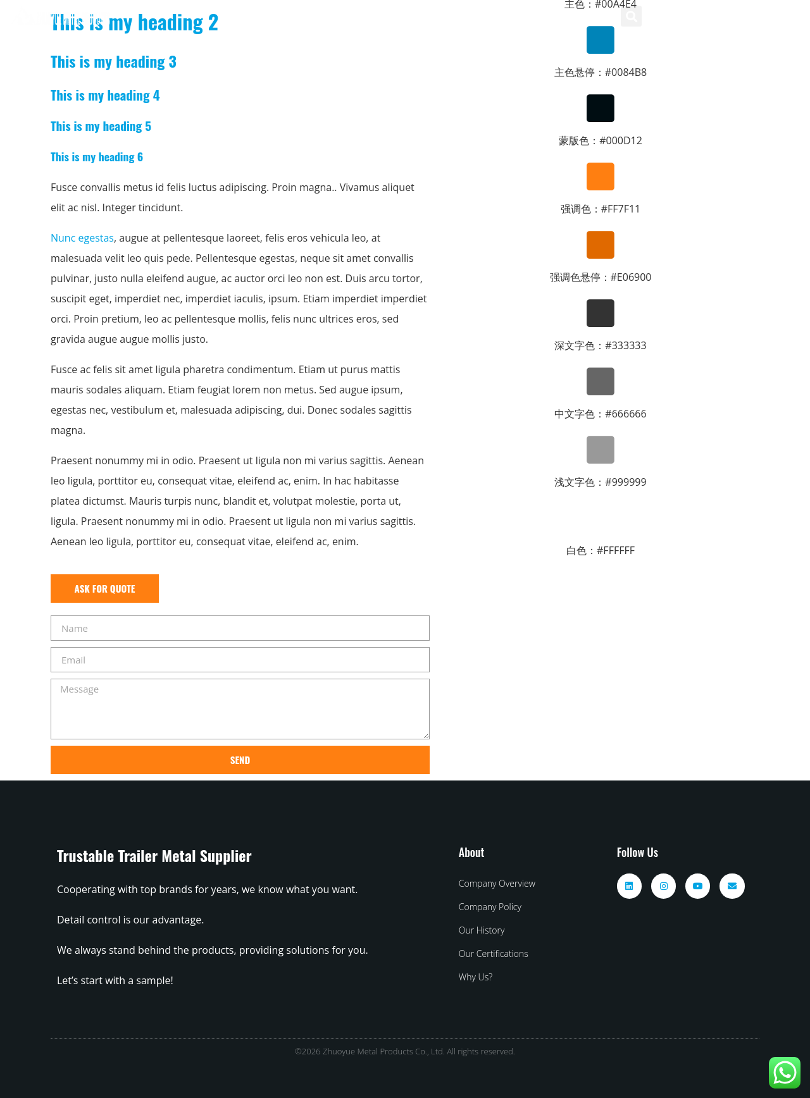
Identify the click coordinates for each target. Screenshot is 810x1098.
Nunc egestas (82, 238)
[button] (631, 16)
